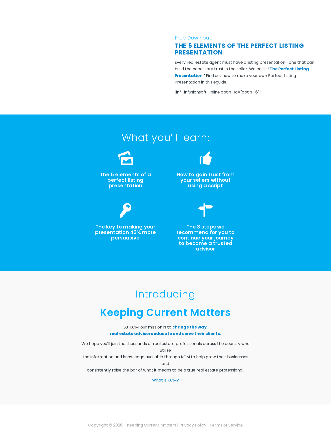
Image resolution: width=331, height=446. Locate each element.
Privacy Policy (192, 425)
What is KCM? (165, 380)
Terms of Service (226, 425)
